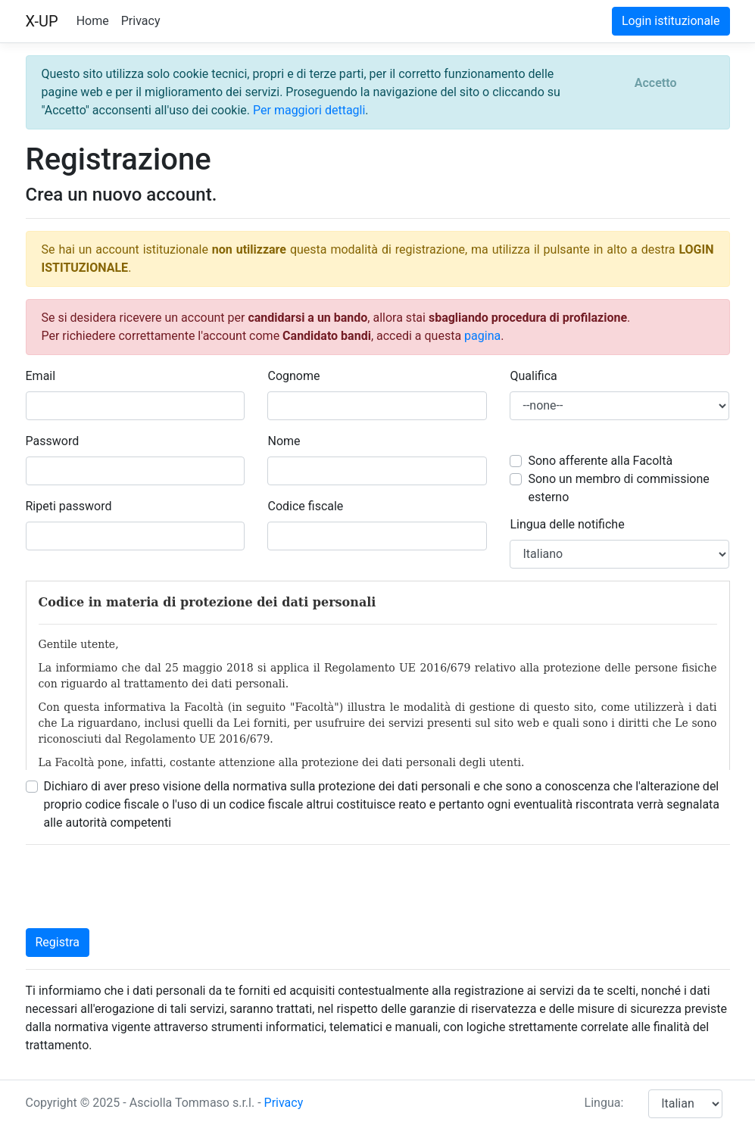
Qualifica (533, 376)
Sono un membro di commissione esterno (618, 488)
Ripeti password (69, 506)
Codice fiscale (305, 506)
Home (92, 21)
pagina (482, 336)
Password (53, 441)
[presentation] (141, 886)
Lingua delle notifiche (567, 524)
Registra (58, 942)
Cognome (293, 376)
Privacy (141, 21)
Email (41, 376)
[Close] (655, 83)
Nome (283, 441)
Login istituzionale (671, 21)
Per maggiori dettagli (309, 110)
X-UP (42, 21)
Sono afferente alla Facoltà (600, 460)
